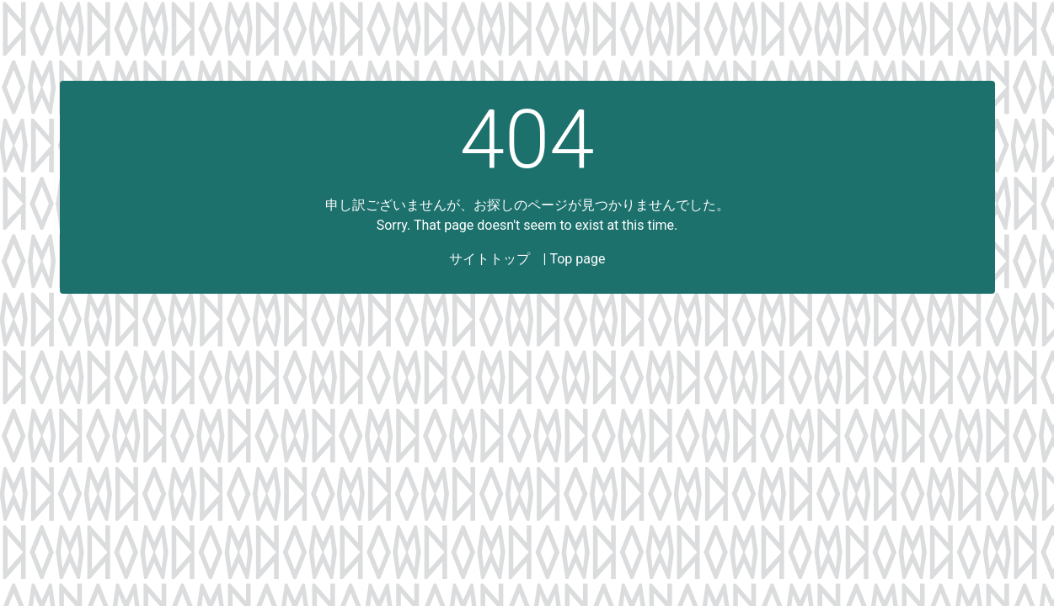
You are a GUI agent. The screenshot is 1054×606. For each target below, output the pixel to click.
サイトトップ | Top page (527, 259)
